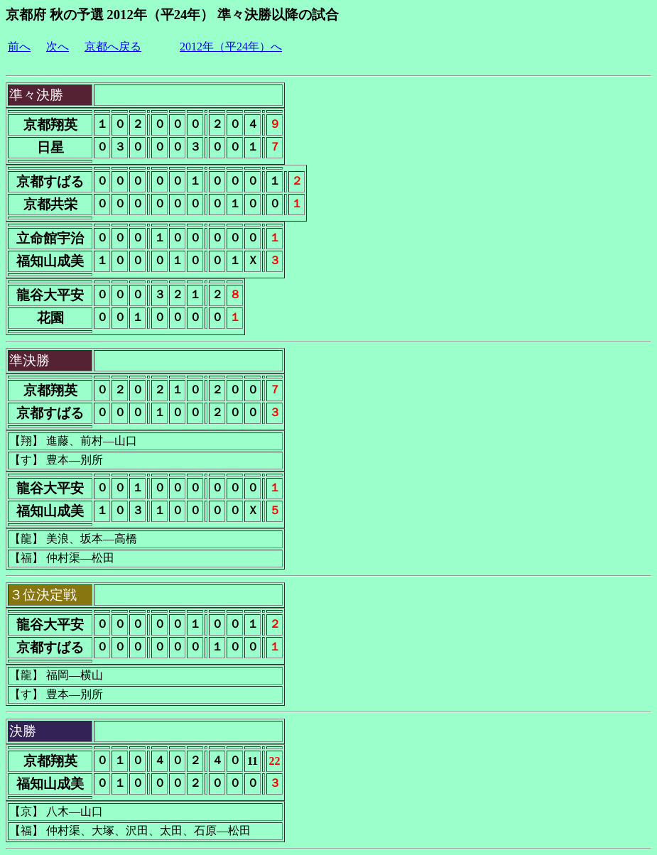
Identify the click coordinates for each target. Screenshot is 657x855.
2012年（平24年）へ (231, 46)
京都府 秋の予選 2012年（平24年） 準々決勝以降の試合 (172, 14)
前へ (19, 46)
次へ (57, 46)
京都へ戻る (113, 46)
